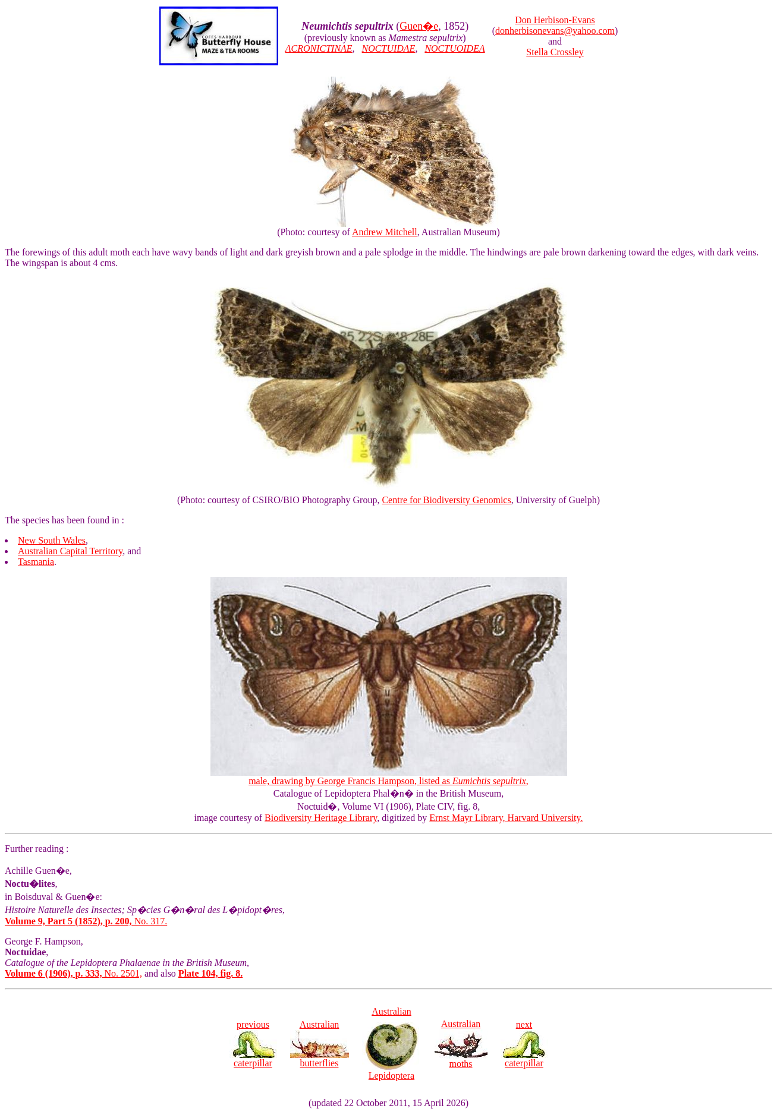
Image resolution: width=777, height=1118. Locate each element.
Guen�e (418, 26)
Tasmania (36, 562)
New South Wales (52, 540)
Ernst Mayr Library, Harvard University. (506, 818)
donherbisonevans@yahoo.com (555, 31)
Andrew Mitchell (384, 232)
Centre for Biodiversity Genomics (446, 500)
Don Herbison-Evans (555, 20)
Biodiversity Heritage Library (321, 818)
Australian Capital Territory (70, 551)
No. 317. (86, 921)
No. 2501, (73, 973)
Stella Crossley (554, 52)
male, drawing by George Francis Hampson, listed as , (388, 777)
